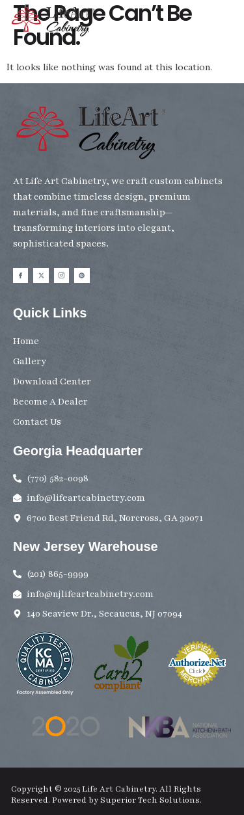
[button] (226, 25)
